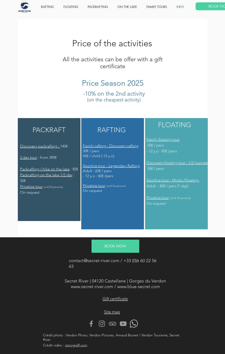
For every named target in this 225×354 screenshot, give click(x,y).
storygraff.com (76, 345)
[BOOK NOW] (115, 246)
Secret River (77, 281)
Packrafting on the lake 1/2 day (46, 175)
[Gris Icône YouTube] (123, 323)
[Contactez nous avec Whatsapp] (134, 323)
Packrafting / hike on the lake (45, 169)
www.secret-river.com (92, 286)
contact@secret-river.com (94, 260)
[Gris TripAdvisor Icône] (112, 323)
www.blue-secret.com (138, 286)
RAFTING (111, 130)
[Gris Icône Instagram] (102, 323)
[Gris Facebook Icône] (91, 323)
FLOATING (174, 125)
